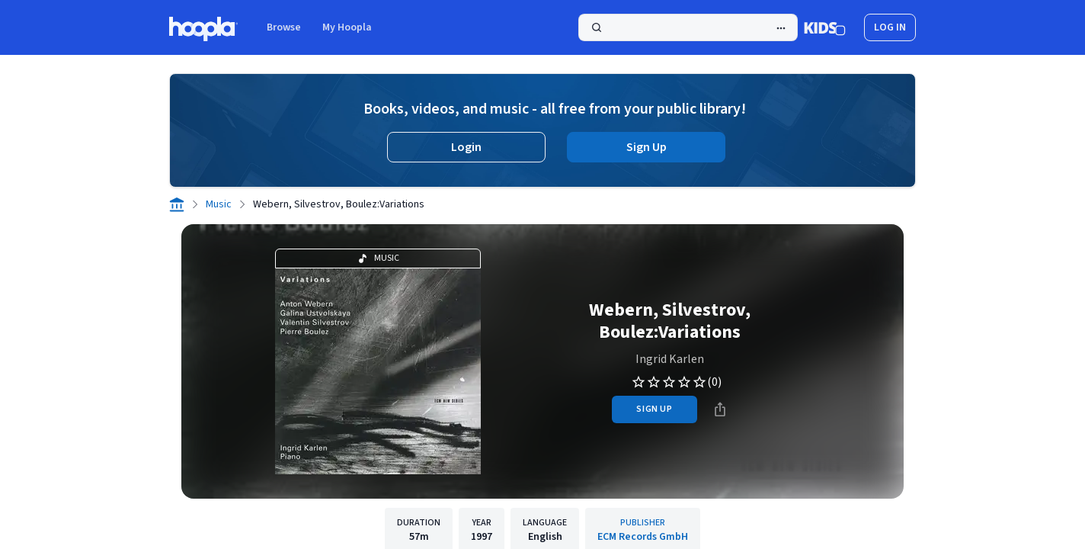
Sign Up (646, 147)
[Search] (688, 27)
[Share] (720, 409)
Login (466, 147)
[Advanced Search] (781, 28)
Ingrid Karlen (669, 359)
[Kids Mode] (825, 27)
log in (890, 27)
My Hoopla (347, 27)
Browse (284, 27)
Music (219, 204)
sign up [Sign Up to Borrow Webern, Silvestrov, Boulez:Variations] (654, 409)
